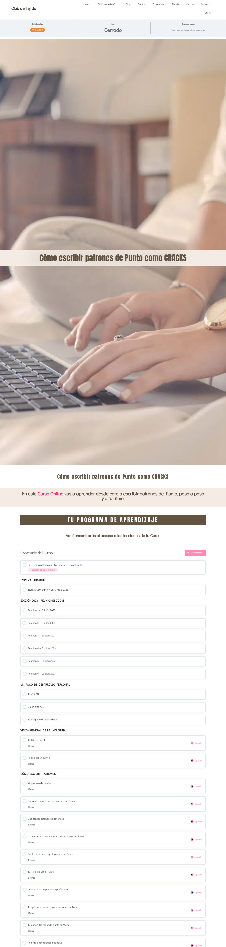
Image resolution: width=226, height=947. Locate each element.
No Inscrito (37, 30)
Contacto (206, 4)
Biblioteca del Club (108, 4)
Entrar (208, 12)
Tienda (175, 4)
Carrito (190, 4)
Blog (128, 4)
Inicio (88, 4)
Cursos (141, 4)
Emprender (158, 4)
